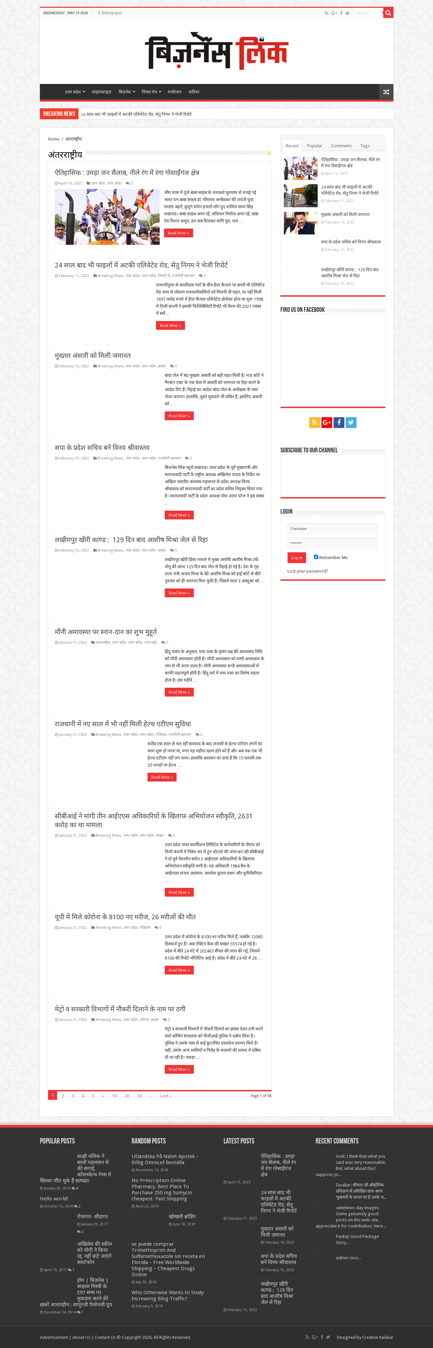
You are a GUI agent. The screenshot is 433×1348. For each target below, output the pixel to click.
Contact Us (105, 1337)
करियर (194, 91)
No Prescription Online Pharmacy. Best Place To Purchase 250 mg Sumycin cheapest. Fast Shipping (162, 1189)
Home (54, 139)
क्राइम (162, 366)
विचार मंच (149, 91)
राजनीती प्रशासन (183, 275)
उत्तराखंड (150, 642)
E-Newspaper (110, 12)
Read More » (179, 233)
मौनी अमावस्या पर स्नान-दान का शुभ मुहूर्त (106, 631)
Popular (314, 145)
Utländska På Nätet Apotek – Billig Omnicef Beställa (165, 1159)
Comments (341, 145)
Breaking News (110, 275)
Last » (165, 1095)
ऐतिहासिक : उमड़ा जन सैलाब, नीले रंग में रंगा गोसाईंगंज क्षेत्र (127, 173)
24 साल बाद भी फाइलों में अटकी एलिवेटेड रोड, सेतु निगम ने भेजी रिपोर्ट (136, 114)
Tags (365, 145)
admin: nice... (348, 1257)
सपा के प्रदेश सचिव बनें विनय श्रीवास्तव (102, 447)
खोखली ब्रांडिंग (182, 1216)
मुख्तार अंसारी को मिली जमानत (93, 355)
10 (114, 1095)
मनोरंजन (174, 91)
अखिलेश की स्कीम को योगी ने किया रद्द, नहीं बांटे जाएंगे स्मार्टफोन (94, 1253)
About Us (81, 1337)
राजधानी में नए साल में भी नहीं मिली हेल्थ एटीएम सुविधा (123, 724)
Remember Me (331, 557)
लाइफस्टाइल (101, 91)
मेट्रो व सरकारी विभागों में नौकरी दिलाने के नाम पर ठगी (120, 1009)
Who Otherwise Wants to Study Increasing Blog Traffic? (168, 1295)
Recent (292, 145)
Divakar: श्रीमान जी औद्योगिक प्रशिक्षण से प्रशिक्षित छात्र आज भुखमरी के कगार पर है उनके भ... (361, 1190)
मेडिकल (161, 734)
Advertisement (54, 1337)
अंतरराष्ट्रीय (103, 642)
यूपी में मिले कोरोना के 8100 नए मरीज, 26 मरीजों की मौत (125, 917)
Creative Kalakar (377, 1337)
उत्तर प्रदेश (73, 91)
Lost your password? (308, 571)
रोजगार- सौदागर (92, 1216)
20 (126, 1095)
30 (139, 1095)
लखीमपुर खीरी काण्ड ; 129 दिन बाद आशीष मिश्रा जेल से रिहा (131, 539)
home (52, 91)
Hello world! (54, 1198)
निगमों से (164, 275)
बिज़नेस (125, 91)
